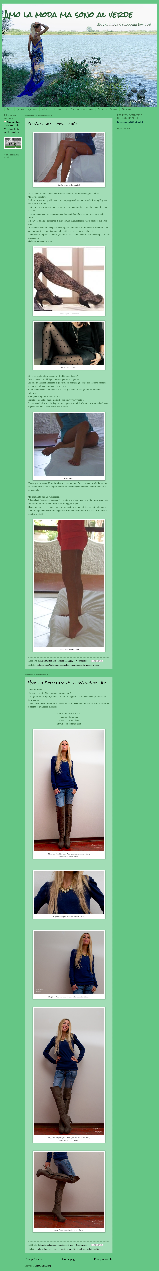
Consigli (102, 109)
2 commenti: (81, 1245)
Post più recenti (34, 1259)
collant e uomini (71, 665)
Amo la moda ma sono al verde (68, 14)
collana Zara (42, 1249)
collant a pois (42, 665)
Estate (20, 109)
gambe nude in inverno (89, 665)
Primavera (60, 109)
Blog (9, 109)
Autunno (33, 109)
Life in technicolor (82, 109)
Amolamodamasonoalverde (13, 123)
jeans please (54, 1249)
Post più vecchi (103, 1259)
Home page (69, 1259)
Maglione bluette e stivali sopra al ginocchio (67, 682)
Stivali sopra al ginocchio (88, 1249)
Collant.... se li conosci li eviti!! (54, 123)
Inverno (45, 109)
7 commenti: (81, 661)
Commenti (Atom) (43, 1266)
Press (114, 109)
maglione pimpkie (68, 1249)
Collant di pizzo (56, 665)
